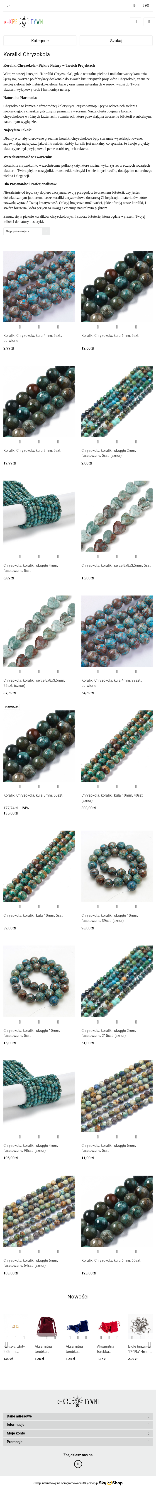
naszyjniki (45, 171)
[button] (78, 1416)
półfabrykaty (39, 79)
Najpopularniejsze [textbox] (17, 231)
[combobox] (26, 231)
